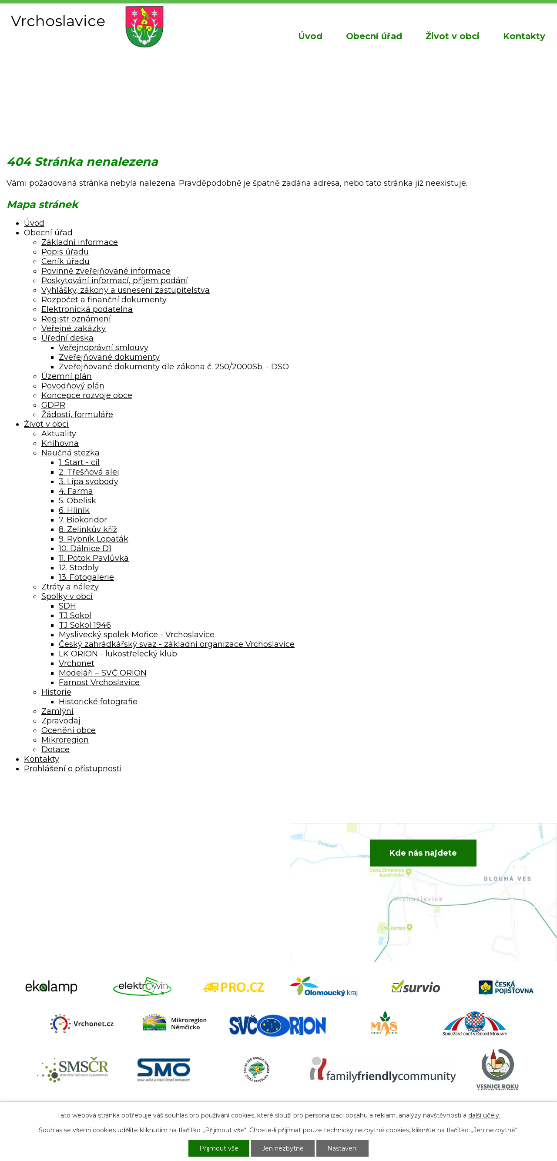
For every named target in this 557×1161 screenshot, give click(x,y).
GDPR (53, 405)
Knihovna (60, 443)
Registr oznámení (76, 319)
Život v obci (453, 36)
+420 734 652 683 (194, 872)
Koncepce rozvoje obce (86, 395)
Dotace (55, 749)
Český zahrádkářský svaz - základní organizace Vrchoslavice (177, 644)
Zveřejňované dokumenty (109, 357)
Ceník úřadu (65, 261)
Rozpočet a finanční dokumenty (104, 299)
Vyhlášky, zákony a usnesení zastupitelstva (125, 290)
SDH (67, 606)
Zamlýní (57, 711)
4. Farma (76, 491)
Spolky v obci (67, 596)
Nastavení (342, 1148)
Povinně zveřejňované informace (106, 271)
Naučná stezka (70, 453)
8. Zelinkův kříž (88, 529)
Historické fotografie (98, 701)
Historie (56, 692)
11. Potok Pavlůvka (94, 558)
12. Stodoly (79, 567)
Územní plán (66, 376)
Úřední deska (67, 338)
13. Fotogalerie (86, 577)
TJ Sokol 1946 (85, 625)
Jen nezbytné (283, 1148)
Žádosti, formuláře (77, 414)
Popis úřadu (65, 252)
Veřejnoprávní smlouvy (103, 347)
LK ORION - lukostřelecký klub (118, 654)
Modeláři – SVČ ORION (103, 673)
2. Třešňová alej (89, 472)
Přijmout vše (218, 1148)
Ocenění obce (68, 730)
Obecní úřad (374, 36)
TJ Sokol (75, 615)
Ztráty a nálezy (70, 587)
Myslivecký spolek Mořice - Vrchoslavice (137, 634)
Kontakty (524, 36)
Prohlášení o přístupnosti (73, 768)
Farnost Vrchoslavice (99, 682)
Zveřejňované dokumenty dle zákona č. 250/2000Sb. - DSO (174, 366)
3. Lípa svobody (88, 481)
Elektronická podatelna (87, 309)
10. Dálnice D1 (85, 548)
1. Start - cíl (79, 462)
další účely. (484, 1115)
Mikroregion (65, 740)
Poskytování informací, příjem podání (114, 280)
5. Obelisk (77, 500)
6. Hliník (74, 510)
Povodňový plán (72, 386)
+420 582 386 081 (193, 858)
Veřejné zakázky (73, 328)
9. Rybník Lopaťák (93, 539)
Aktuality (58, 433)
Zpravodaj (61, 721)
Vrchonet (76, 663)
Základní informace (79, 242)
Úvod (310, 36)
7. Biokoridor (83, 520)
